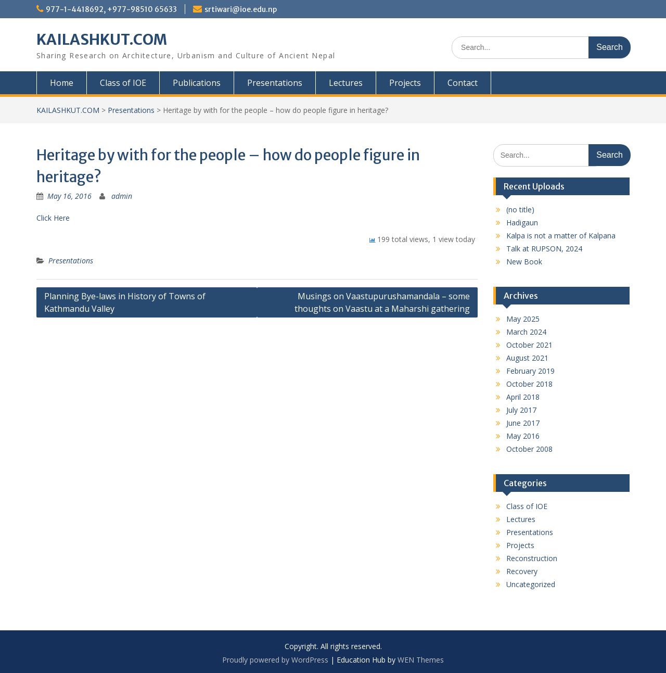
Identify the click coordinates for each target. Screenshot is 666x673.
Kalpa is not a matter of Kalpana (561, 235)
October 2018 (529, 384)
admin (121, 196)
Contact (462, 82)
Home (61, 82)
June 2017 (523, 423)
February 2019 (530, 371)
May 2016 (523, 436)
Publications (197, 82)
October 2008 (529, 449)
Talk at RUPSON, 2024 (544, 248)
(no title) (520, 209)
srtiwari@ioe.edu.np (240, 9)
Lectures (346, 82)
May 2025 (523, 319)
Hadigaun (522, 222)
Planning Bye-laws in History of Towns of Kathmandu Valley (125, 302)
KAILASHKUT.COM (101, 39)
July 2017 (521, 410)
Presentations (274, 82)
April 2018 (523, 397)
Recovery (521, 571)
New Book (524, 261)
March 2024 (526, 332)
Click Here (53, 218)
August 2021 (527, 358)
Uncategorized (530, 584)
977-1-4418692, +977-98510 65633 (111, 9)
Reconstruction (531, 558)
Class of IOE (123, 82)
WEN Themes (421, 660)
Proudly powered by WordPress (275, 660)
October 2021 (529, 345)
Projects (405, 82)
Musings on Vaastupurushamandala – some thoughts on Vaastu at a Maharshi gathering (382, 302)
